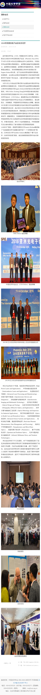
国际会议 (6, 27)
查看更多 (37, 6)
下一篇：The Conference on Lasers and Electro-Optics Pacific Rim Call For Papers (29, 665)
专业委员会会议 (8, 31)
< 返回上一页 (7, 663)
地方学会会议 (7, 35)
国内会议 (6, 23)
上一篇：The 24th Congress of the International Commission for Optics (29, 662)
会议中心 (6, 19)
